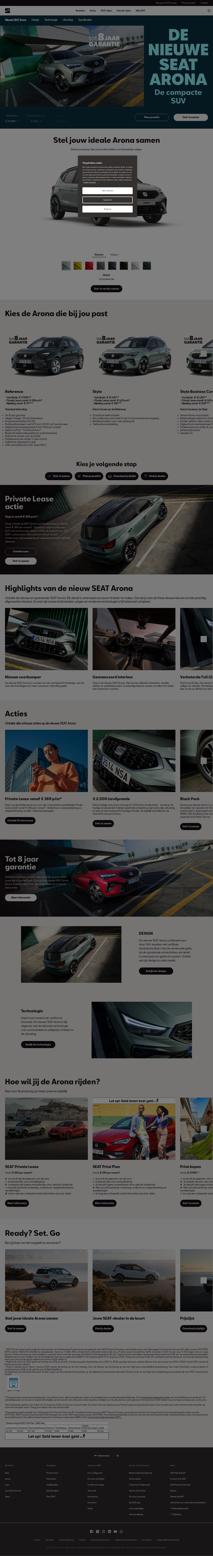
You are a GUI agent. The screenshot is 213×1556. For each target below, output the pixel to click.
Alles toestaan (107, 190)
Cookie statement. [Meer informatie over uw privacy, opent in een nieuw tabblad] (89, 182)
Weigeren (107, 209)
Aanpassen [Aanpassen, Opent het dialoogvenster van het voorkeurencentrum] (107, 200)
